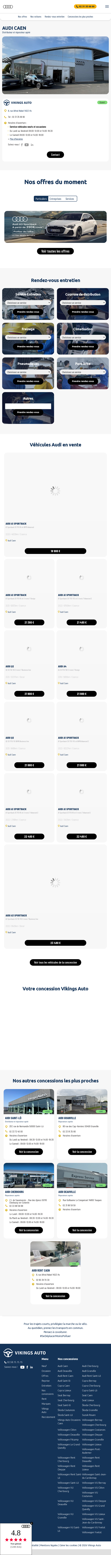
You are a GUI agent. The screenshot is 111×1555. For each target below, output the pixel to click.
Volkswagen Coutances (93, 1429)
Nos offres (22, 16)
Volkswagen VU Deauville (65, 1503)
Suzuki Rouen (89, 1415)
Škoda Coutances (66, 1410)
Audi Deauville (65, 1371)
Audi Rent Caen (65, 1376)
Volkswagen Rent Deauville (91, 1459)
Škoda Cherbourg (91, 1405)
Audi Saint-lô (64, 1380)
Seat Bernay (64, 1395)
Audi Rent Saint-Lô (91, 1376)
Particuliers (41, 198)
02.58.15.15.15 (15, 1362)
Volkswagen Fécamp (68, 1439)
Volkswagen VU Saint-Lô (69, 1529)
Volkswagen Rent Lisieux (91, 1468)
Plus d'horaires (16, 138)
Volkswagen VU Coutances (90, 1494)
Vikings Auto (45, 1410)
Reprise (46, 1380)
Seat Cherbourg (66, 1400)
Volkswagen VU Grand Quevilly (93, 1507)
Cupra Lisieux (64, 1390)
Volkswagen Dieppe (92, 1434)
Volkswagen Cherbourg (94, 1425)
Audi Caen (63, 1366)
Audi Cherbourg (90, 1366)
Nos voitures (35, 16)
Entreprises (55, 198)
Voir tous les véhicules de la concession (55, 962)
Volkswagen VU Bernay (94, 1482)
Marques (46, 1403)
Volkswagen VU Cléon (93, 1487)
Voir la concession (29, 1151)
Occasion (46, 1371)
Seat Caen (87, 1395)
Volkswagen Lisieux (91, 1444)
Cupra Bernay (89, 1380)
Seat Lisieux (88, 1400)
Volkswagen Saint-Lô (68, 1482)
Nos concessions (47, 1392)
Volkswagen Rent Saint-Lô (70, 1476)
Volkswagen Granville (93, 1439)
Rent (44, 1399)
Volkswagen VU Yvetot (93, 1527)
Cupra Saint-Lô (89, 1390)
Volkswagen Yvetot (92, 1532)
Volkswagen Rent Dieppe (66, 1468)
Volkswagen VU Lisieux (93, 1514)
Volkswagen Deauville (69, 1434)
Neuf (44, 1366)
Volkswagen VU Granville (65, 1516)
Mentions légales (49, 1545)
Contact (55, 154)
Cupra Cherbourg (91, 1385)
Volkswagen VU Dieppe (94, 1501)
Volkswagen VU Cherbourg (65, 1489)
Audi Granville (89, 1371)
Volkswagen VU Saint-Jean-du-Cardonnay (93, 1521)
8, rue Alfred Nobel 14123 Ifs (20, 110)
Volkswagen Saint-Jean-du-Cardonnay (94, 1476)
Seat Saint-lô (64, 1405)
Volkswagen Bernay (92, 1420)
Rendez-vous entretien (54, 16)
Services (70, 198)
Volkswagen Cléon (67, 1429)
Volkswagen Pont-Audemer (91, 1451)
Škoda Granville (90, 1410)
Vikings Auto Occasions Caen (69, 1422)
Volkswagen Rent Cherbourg (66, 1459)
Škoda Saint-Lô (65, 1415)
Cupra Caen (64, 1385)
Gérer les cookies (68, 1545)
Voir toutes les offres (55, 251)
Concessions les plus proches (80, 16)
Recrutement (47, 1417)
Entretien (46, 1385)
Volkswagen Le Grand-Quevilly (69, 1446)
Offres (45, 1376)
